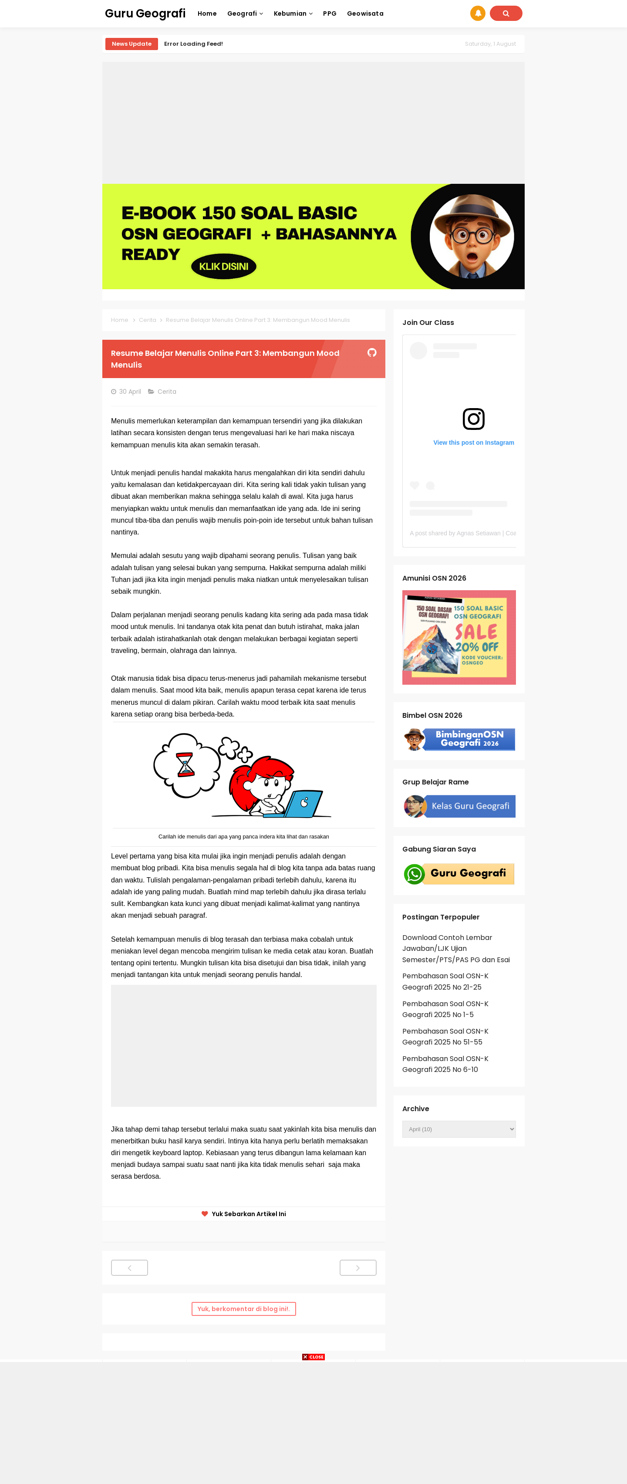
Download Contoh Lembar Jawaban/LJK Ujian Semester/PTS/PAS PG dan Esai (456, 949)
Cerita (168, 391)
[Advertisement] (313, 123)
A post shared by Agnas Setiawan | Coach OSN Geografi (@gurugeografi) (509, 533)
